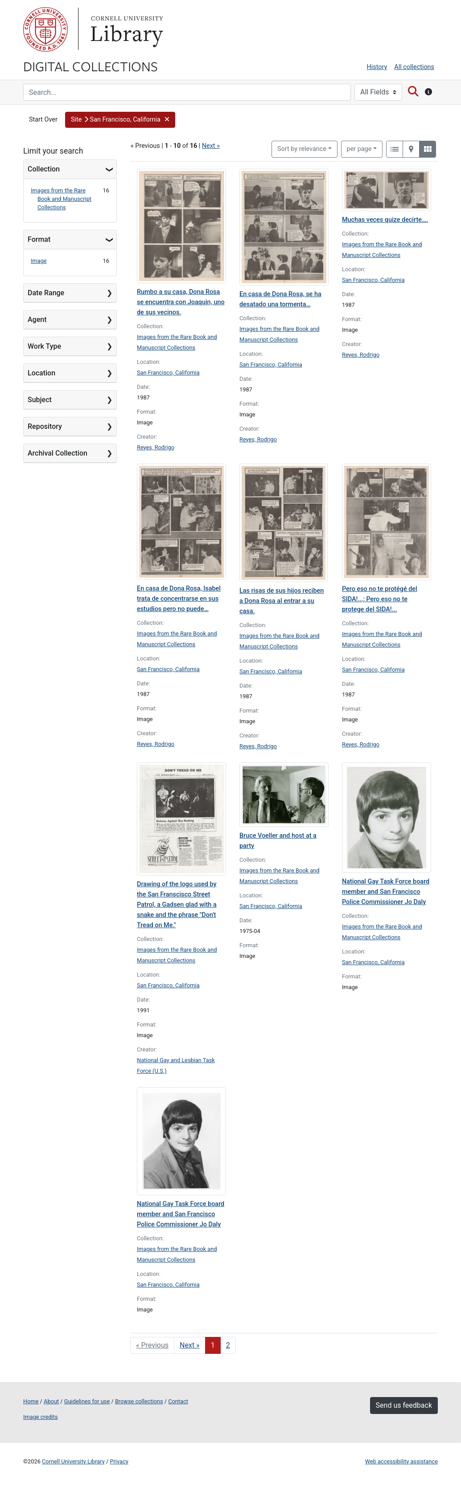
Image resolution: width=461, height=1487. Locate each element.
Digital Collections (90, 66)
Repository (45, 426)
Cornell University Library (73, 1461)
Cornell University (45, 29)
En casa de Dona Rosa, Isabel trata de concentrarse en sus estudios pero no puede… (179, 599)
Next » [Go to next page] (190, 1345)
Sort (301, 149)
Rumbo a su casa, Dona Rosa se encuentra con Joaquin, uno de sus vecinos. (181, 302)
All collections (414, 67)
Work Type (44, 346)
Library (125, 29)
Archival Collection (57, 453)
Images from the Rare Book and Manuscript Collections (61, 199)
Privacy (119, 1461)
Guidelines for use (87, 1401)
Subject (40, 399)
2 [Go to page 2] (228, 1345)
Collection (44, 169)
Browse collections (139, 1401)
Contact (178, 1401)
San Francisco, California (168, 372)
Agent (37, 319)
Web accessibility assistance (401, 1461)
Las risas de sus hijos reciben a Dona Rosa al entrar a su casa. (281, 601)
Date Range (46, 293)
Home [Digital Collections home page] (30, 1401)
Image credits (40, 1417)
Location (41, 373)
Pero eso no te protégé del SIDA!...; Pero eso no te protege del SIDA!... (379, 599)
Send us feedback (404, 1405)
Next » (211, 146)
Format (39, 239)
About (51, 1401)
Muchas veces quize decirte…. (385, 220)
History (377, 67)
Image (39, 260)
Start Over (43, 119)
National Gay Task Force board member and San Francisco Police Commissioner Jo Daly (385, 892)
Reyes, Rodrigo (155, 447)
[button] (120, 120)
